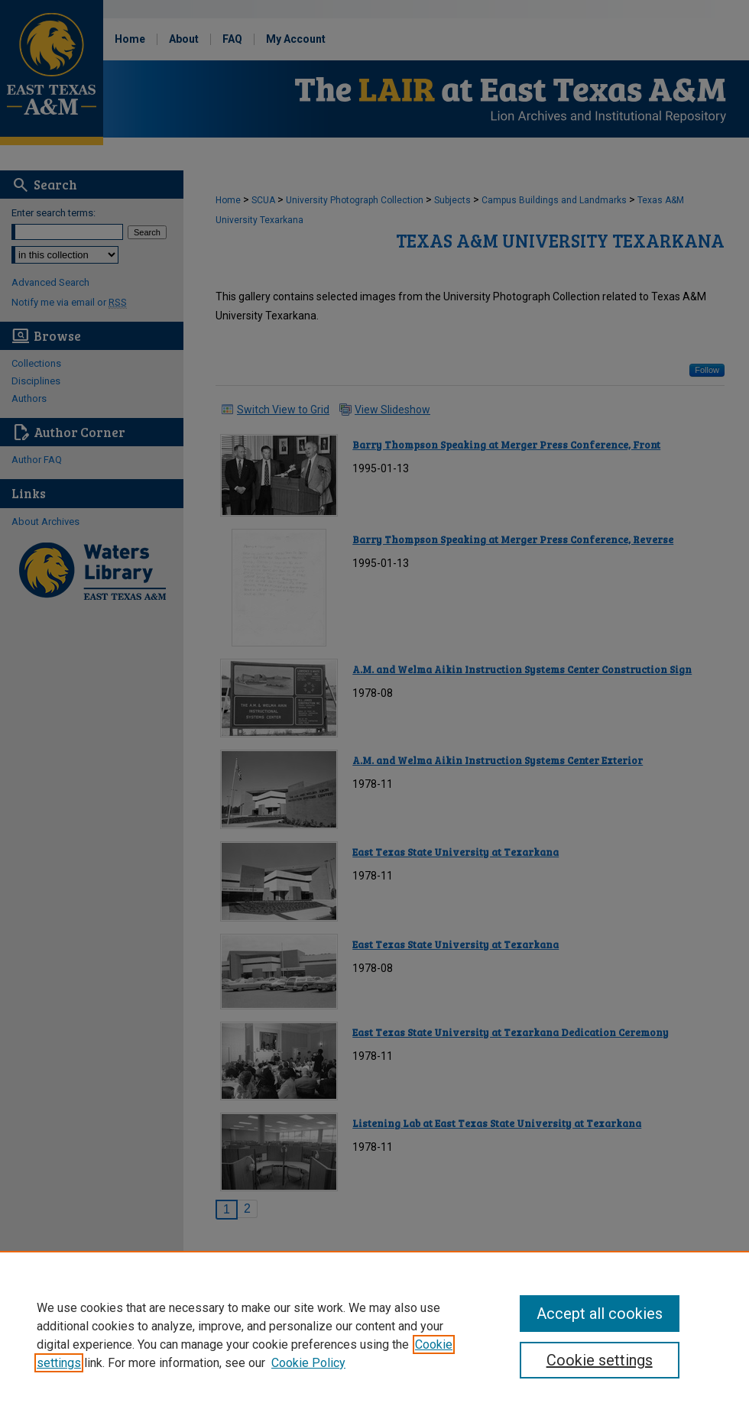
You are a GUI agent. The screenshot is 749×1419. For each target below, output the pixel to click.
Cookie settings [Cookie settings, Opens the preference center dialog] (599, 1360)
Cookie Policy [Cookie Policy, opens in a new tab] (308, 1363)
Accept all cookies (600, 1313)
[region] (374, 1335)
